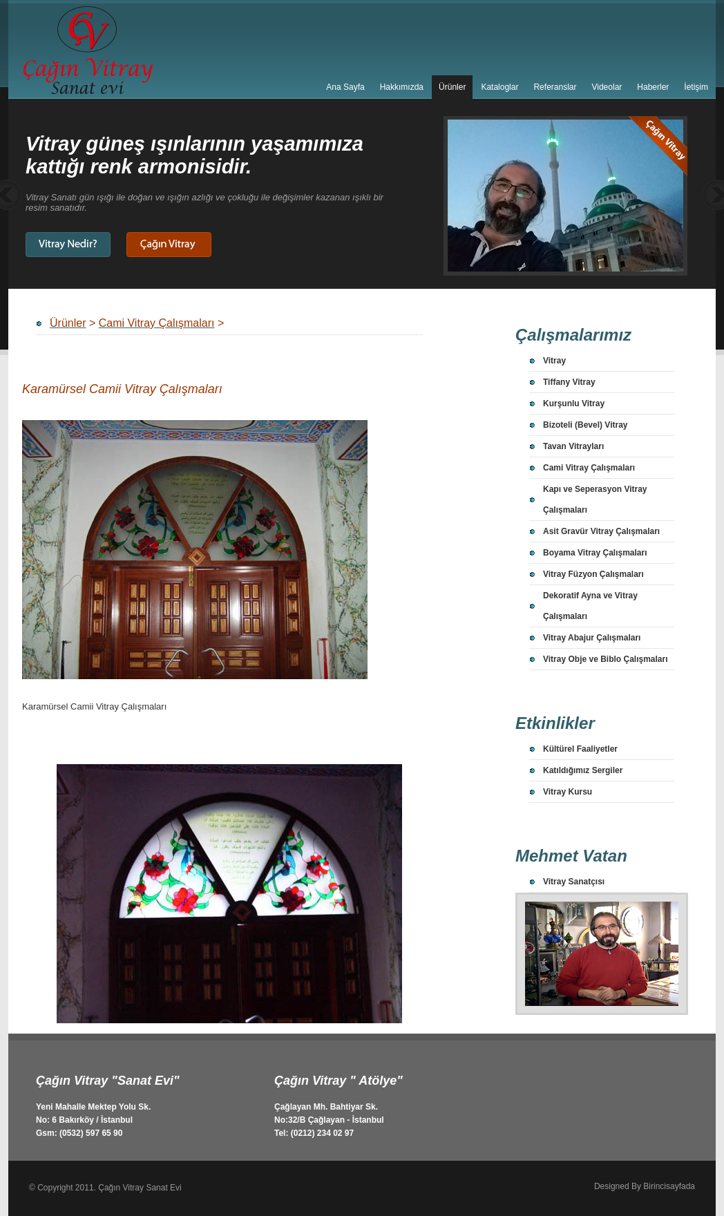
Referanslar (554, 87)
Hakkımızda (401, 87)
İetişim (696, 87)
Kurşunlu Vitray (573, 403)
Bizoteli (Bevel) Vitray (585, 425)
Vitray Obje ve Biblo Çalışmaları (605, 659)
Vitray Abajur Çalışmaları (591, 638)
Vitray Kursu (567, 792)
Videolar (606, 87)
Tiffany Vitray (569, 382)
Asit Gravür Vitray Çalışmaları (601, 531)
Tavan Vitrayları (573, 446)
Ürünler (452, 87)
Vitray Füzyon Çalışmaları (593, 574)
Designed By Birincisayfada (644, 1186)
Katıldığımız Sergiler (582, 770)
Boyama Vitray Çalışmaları (595, 553)
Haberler (653, 87)
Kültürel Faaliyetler (580, 749)
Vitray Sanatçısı (573, 881)
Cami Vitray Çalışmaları (589, 468)
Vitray (554, 360)
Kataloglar (499, 87)
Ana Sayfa (345, 87)
